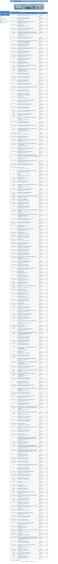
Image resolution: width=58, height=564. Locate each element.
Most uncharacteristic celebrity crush (24, 58)
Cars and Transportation (14, 307)
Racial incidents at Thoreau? (23, 461)
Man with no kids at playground (23, 235)
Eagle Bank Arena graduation (23, 249)
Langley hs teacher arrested (23, 457)
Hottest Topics (4, 19)
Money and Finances (13, 90)
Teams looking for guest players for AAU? (25, 328)
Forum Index (13, 11)
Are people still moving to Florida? (24, 336)
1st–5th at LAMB (21, 433)
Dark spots (20, 481)
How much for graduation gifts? (23, 107)
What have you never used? (23, 454)
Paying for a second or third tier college (25, 54)
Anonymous (22, 15)
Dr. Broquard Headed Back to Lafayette (25, 474)
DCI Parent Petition (21, 423)
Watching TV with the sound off (23, 355)
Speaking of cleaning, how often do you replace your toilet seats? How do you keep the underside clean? (27, 438)
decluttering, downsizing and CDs (24, 18)
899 (26, 535)
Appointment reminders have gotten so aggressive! (27, 358)
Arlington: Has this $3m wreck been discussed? (26, 100)
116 (26, 175)
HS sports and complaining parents (24, 261)
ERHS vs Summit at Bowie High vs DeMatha (25, 164)
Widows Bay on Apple (21, 526)
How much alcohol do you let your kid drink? (26, 228)
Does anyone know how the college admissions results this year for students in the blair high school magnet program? (27, 407)
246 (26, 95)
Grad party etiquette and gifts (23, 343)
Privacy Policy (4, 22)
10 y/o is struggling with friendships (24, 516)
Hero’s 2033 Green (21, 271)
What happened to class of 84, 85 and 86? (25, 151)
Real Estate (13, 40)
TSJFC (19, 174)
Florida (14, 336)
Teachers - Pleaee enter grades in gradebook (26, 28)
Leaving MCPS (20, 239)
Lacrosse (13, 93)
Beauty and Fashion (13, 268)
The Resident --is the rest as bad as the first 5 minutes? (27, 86)
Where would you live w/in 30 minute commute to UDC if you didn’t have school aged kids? (28, 41)
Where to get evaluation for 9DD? (24, 76)
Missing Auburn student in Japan (24, 206)
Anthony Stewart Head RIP (22, 181)
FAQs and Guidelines (5, 21)
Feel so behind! (20, 97)
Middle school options (22, 289)
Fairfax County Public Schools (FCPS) (14, 29)
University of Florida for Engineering (24, 552)
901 (28, 535)
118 (28, 175)
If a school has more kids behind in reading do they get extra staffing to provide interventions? (27, 333)
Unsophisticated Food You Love (23, 44)
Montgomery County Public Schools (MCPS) (13, 223)
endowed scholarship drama (23, 80)
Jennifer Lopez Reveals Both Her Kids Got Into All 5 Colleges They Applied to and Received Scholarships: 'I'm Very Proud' (28, 33)
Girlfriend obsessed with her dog (24, 340)
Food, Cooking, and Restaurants (13, 45)
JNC (39, 76)
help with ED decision (21, 177)
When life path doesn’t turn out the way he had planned (28, 14)
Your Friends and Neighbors (23, 199)
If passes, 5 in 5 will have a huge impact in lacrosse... (27, 310)
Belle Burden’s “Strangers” (22, 549)
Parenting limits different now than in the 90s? (26, 21)
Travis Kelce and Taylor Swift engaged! (24, 246)
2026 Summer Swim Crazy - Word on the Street (26, 491)
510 (28, 353)
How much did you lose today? (23, 90)
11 (27, 291)
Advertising (44, 1)
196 (27, 469)
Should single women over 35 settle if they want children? (28, 195)
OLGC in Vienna (20, 484)
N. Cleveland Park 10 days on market (24, 416)
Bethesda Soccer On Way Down (23, 467)
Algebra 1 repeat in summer (23, 519)
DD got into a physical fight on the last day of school (27, 160)
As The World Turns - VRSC (22, 381)
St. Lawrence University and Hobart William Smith (27, 110)
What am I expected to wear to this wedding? (26, 522)
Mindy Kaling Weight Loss (22, 61)
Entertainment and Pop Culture (13, 62)
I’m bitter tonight (21, 303)
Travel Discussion (13, 218)
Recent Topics (4, 18)
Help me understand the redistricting (24, 222)
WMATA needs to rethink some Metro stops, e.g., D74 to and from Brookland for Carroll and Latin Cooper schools (28, 537)
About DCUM (37, 1)
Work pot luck (20, 509)
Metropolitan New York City (13, 265)
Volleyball (13, 328)
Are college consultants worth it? (24, 498)
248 (28, 95)
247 (27, 95)
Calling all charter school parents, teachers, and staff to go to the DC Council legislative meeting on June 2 (28, 450)
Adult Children (14, 14)
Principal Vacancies (21, 232)
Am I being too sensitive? (22, 282)
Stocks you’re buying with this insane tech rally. (26, 396)
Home (12, 1)
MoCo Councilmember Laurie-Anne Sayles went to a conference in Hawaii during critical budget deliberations (28, 446)
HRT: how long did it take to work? (24, 392)
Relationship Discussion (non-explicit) (13, 144)
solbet (22, 431)
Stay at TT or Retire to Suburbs (23, 264)
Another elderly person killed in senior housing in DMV (27, 464)
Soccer (14, 381)
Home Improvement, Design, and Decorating (14, 326)
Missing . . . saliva (21, 167)
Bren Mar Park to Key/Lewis (23, 242)
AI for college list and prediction (23, 478)
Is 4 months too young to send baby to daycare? (26, 366)
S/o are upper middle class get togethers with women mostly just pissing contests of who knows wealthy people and (28, 156)
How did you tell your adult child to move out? (26, 147)
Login (5, 14)
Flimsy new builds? (21, 325)
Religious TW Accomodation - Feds (24, 403)
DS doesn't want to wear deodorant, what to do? (26, 399)
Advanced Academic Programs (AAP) (13, 125)
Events (31, 1)
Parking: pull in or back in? (22, 556)
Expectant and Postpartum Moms (13, 48)
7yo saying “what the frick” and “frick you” (25, 188)
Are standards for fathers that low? (24, 51)
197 (28, 469)
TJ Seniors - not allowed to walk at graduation (26, 384)
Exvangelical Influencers (22, 292)
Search (2, 16)
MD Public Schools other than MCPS (13, 164)
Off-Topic (13, 58)
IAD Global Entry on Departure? (23, 541)
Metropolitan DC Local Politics (13, 140)
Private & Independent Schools (13, 114)
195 (26, 469)
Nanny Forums (25, 1)
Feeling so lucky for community (23, 202)
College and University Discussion (13, 33)
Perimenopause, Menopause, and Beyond (13, 374)
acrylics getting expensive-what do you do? (25, 512)
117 (27, 175)
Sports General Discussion (14, 261)
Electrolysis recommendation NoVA (24, 420)
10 (27, 30)
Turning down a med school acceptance (25, 313)
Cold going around (21, 225)
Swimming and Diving (14, 492)
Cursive (19, 133)
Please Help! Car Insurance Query (24, 306)
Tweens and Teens (13, 21)
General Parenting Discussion (13, 52)
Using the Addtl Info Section (23, 441)
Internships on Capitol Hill (22, 488)
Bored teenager (20, 24)
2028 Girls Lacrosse (21, 351)
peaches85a (22, 272)
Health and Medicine (13, 37)
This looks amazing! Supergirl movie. (24, 317)
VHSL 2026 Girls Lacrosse (22, 275)
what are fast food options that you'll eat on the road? (27, 505)
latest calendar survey (22, 278)
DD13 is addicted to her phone (23, 121)
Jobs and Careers (13, 151)
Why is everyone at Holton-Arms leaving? (25, 113)
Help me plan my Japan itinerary (23, 502)
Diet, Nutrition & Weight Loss (13, 378)
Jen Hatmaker (20, 533)
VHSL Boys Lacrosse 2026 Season (23, 93)
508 (26, 353)
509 (27, 353)
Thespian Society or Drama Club (23, 73)
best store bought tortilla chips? (23, 253)
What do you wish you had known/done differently (27, 65)
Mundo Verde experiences (22, 136)
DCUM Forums (18, 1)
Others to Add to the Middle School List (25, 192)
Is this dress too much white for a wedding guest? (27, 268)
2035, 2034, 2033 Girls (21, 296)
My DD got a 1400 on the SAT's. (23, 299)
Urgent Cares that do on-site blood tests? (25, 37)
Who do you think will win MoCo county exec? (26, 471)
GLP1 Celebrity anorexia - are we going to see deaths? (27, 170)
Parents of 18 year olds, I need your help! (25, 103)
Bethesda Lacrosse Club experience (24, 430)
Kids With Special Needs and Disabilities (13, 77)
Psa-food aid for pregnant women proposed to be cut (27, 47)
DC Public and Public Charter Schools (13, 136)
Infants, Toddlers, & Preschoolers (13, 367)
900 (27, 535)
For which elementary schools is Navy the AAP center (27, 125)
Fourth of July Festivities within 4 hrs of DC (25, 218)
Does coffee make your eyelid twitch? (24, 83)
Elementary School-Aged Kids (13, 189)
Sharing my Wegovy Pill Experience (24, 378)
